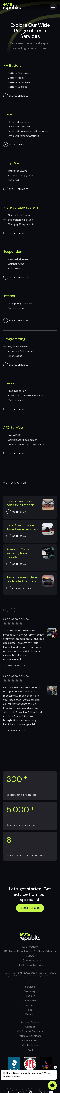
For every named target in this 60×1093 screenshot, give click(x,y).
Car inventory (30, 1000)
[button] (12, 610)
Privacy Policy (30, 1040)
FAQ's (30, 1049)
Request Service (30, 1022)
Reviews (30, 1014)
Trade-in (30, 996)
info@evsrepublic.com (30, 965)
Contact (30, 1026)
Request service (30, 907)
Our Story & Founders (30, 1031)
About (30, 1005)
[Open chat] (52, 1085)
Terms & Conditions (30, 1036)
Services (30, 986)
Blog (30, 1009)
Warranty (30, 991)
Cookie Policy (30, 1045)
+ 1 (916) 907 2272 (30, 960)
